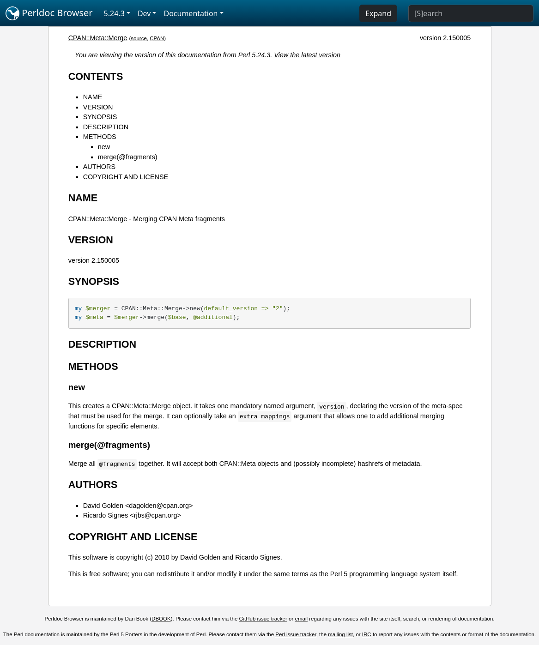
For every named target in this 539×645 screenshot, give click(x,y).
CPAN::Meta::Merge (97, 38)
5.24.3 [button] (114, 13)
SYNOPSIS (100, 117)
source (139, 38)
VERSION (98, 107)
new (104, 147)
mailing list (340, 634)
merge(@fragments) (127, 157)
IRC (366, 634)
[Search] (470, 13)
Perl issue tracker (295, 634)
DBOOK (161, 618)
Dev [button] (144, 13)
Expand (378, 13)
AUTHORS (99, 166)
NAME (93, 97)
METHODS (99, 136)
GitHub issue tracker (263, 618)
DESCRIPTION (105, 127)
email (301, 618)
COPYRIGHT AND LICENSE (125, 177)
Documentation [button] (191, 13)
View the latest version (307, 55)
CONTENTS (95, 76)
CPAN (157, 38)
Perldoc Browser (49, 13)
